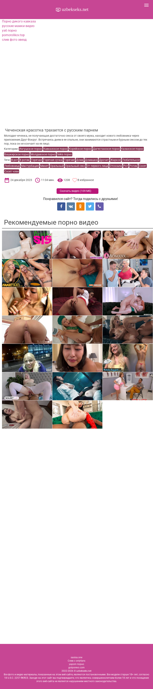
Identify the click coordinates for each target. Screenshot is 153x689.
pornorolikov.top (13, 35)
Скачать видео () (75, 190)
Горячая (36, 159)
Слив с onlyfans (76, 660)
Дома (79, 159)
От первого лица (97, 165)
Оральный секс (75, 165)
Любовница (12, 165)
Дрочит (104, 159)
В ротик (25, 159)
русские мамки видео (18, 26)
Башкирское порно (16, 154)
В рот (14, 159)
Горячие (69, 159)
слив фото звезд (14, 40)
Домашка (91, 159)
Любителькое (131, 159)
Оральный (57, 165)
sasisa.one (76, 657)
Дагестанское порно (106, 148)
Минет (44, 165)
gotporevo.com (76, 667)
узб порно (9, 30)
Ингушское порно (30, 148)
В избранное (85, 180)
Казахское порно (132, 148)
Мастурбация (30, 165)
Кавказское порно (55, 148)
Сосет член (11, 171)
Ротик (133, 165)
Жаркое (115, 159)
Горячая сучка (53, 159)
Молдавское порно (43, 154)
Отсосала (116, 165)
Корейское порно (80, 148)
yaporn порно (76, 664)
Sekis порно (64, 154)
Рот (125, 165)
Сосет (142, 165)
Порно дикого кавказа (19, 21)
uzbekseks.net (74, 9)
